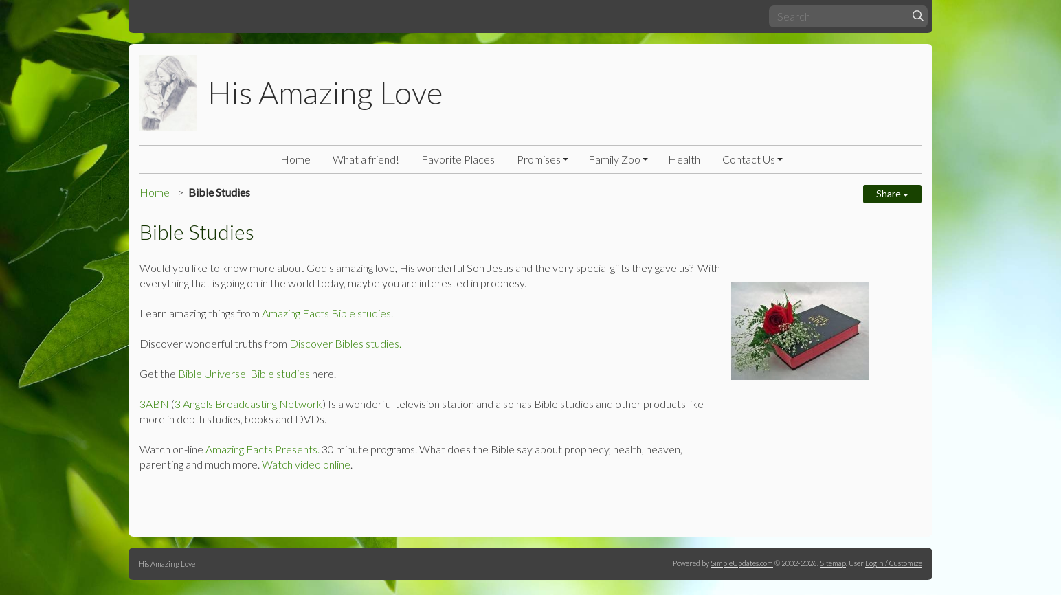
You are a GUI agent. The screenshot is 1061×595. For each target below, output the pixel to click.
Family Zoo (614, 159)
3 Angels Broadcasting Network (248, 403)
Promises (539, 159)
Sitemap (833, 563)
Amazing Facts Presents (261, 449)
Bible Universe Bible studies (244, 373)
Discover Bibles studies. (344, 343)
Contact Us (748, 159)
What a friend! (366, 159)
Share (892, 193)
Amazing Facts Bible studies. (327, 312)
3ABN (154, 403)
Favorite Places (458, 159)
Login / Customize (893, 563)
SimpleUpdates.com (742, 563)
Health (684, 159)
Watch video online (306, 464)
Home (295, 159)
